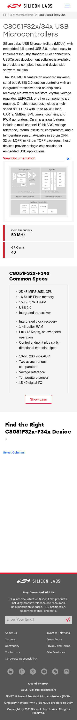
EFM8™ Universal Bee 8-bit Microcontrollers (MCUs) (38, 696)
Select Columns (14, 452)
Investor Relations (58, 633)
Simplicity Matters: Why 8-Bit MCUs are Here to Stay (38, 703)
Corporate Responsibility (21, 659)
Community (12, 646)
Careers (10, 640)
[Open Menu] (67, 5)
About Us (11, 633)
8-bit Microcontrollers (21, 15)
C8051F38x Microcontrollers (38, 690)
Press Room (54, 640)
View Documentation (19, 158)
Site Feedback (56, 652)
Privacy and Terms (58, 646)
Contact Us (12, 652)
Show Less (38, 399)
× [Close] (68, 158)
